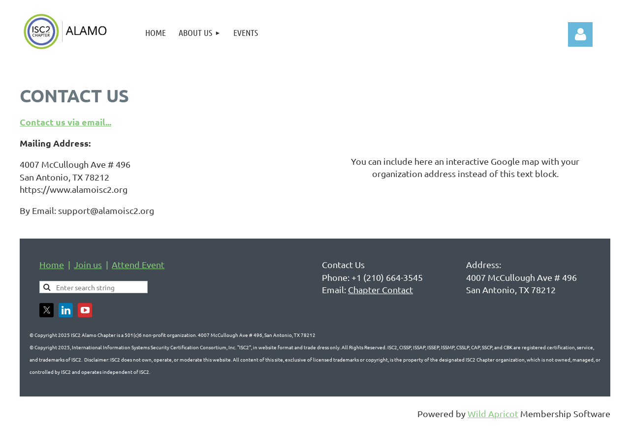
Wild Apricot (493, 413)
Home (51, 264)
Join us (88, 264)
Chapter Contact (380, 289)
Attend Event (138, 264)
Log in (580, 34)
